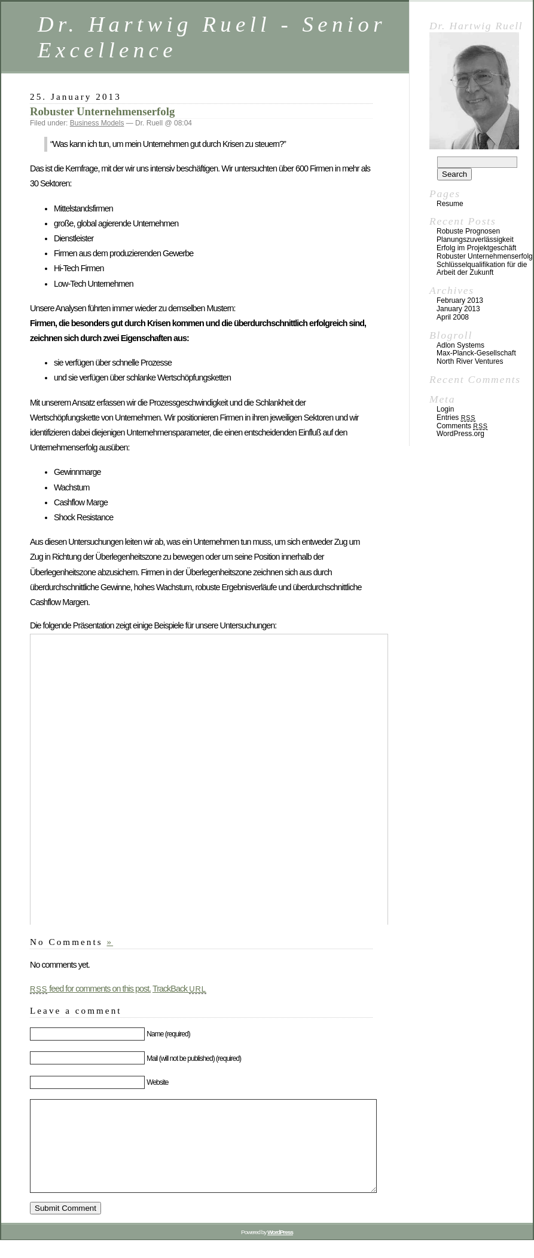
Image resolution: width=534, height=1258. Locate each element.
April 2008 (453, 317)
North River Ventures (470, 361)
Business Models (97, 123)
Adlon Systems (460, 345)
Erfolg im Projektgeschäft (476, 248)
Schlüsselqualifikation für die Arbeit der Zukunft (482, 268)
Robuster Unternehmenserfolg (102, 111)
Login (445, 409)
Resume (450, 204)
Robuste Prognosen (468, 231)
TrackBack (179, 988)
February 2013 (460, 300)
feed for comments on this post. (90, 988)
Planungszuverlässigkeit (475, 239)
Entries (456, 417)
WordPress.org (460, 433)
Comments (462, 426)
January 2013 (458, 309)
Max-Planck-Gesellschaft (476, 353)
